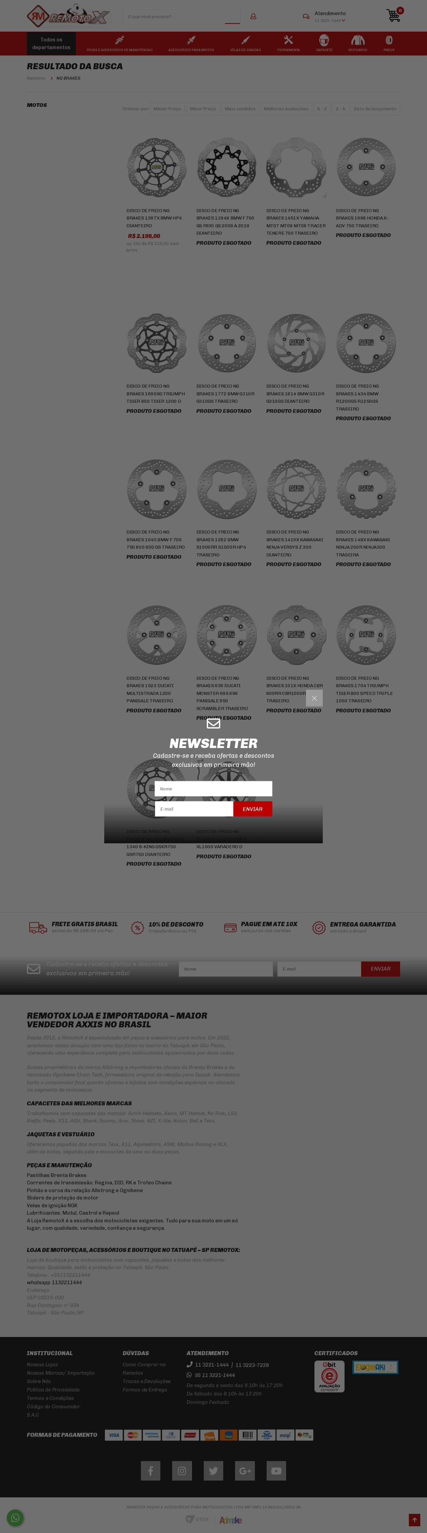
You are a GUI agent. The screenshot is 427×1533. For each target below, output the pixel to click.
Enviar (253, 808)
